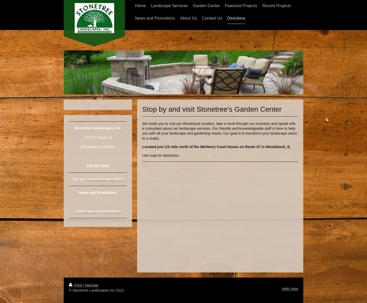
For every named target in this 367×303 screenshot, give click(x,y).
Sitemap (91, 285)
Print (76, 285)
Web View (290, 289)
